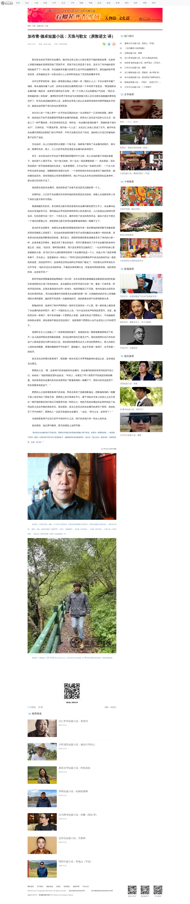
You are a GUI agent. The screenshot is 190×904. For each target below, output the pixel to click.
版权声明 (76, 886)
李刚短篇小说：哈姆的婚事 (73, 791)
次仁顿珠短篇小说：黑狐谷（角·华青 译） (142, 72)
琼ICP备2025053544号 (77, 891)
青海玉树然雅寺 (127, 235)
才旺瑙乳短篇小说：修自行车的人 (77, 744)
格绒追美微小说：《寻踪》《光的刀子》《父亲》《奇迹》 (149, 82)
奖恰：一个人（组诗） (129, 122)
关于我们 (40, 886)
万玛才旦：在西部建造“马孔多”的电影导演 (138, 296)
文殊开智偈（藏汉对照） (130, 209)
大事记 (58, 886)
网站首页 (31, 886)
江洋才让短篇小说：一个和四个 (138, 87)
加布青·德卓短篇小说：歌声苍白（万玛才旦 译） (145, 63)
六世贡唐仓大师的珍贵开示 (131, 261)
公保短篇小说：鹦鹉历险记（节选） (135, 173)
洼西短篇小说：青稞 (133, 53)
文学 (33, 26)
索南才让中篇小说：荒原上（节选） (140, 43)
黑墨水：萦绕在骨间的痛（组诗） (134, 148)
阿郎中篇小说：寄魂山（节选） (76, 861)
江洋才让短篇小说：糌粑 (135, 67)
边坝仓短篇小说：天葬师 (72, 838)
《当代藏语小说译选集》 (135, 48)
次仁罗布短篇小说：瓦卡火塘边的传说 (141, 58)
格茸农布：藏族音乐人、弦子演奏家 (135, 322)
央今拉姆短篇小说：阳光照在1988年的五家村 (144, 77)
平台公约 (86, 886)
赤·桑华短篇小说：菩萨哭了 (132, 409)
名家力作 (40, 26)
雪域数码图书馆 (44, 895)
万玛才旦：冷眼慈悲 (128, 348)
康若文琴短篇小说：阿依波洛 (74, 767)
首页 (29, 26)
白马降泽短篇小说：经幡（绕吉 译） (78, 814)
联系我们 (67, 886)
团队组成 (49, 886)
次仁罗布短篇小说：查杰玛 (73, 721)
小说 (46, 26)
